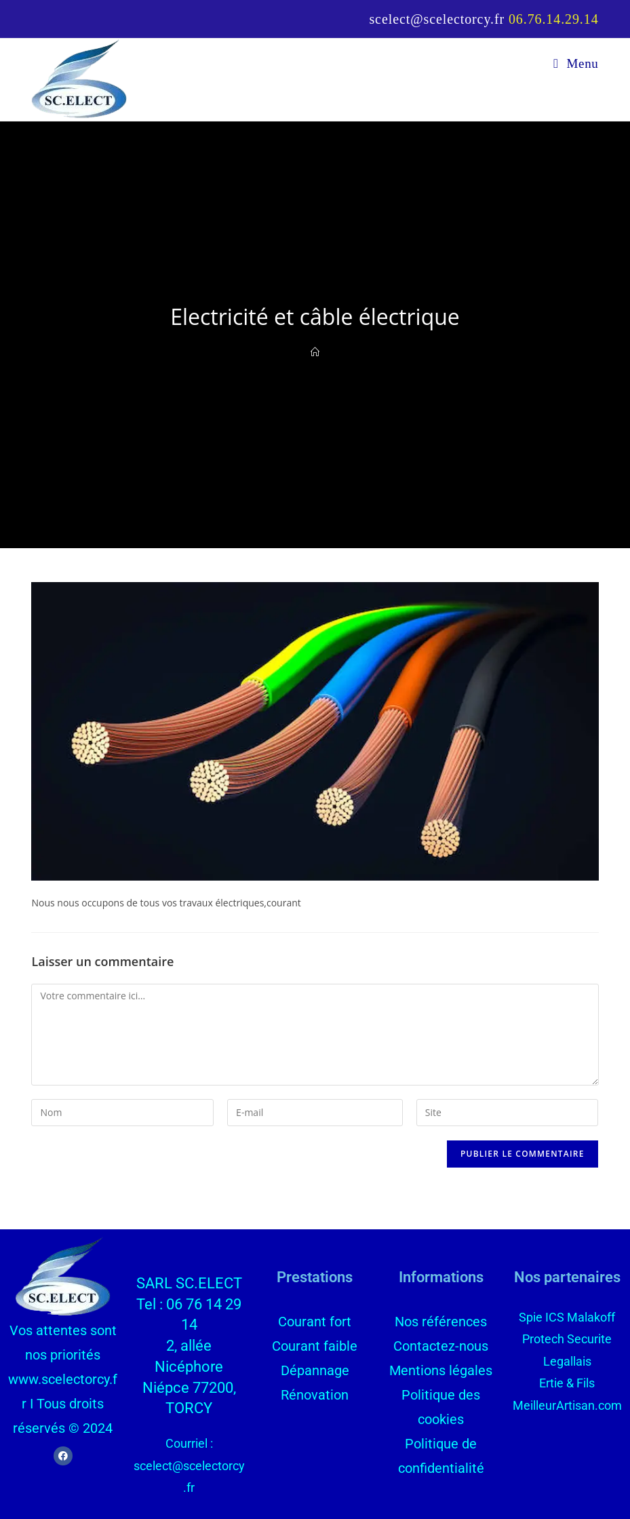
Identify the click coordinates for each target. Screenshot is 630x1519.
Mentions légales (440, 1370)
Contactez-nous (440, 1346)
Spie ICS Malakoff (567, 1317)
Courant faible (314, 1346)
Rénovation (315, 1395)
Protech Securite (567, 1339)
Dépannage (315, 1370)
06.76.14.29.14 (554, 19)
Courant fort (314, 1321)
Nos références (441, 1321)
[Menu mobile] (575, 63)
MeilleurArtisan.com (567, 1405)
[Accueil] (315, 352)
